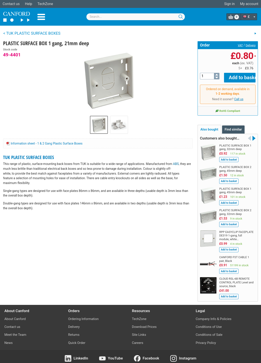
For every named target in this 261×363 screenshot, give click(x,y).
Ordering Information (83, 316)
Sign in (229, 4)
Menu (41, 17)
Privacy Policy (206, 340)
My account (249, 4)
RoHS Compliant (227, 107)
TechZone (45, 4)
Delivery (251, 45)
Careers (137, 340)
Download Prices (144, 324)
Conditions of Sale (209, 332)
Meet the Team (15, 332)
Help (28, 4)
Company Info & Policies (213, 316)
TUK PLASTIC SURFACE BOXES (28, 157)
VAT (240, 45)
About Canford (15, 316)
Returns (74, 332)
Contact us (11, 4)
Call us (238, 96)
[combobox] (135, 16)
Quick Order (77, 340)
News (8, 340)
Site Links (139, 332)
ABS (176, 164)
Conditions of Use (209, 324)
